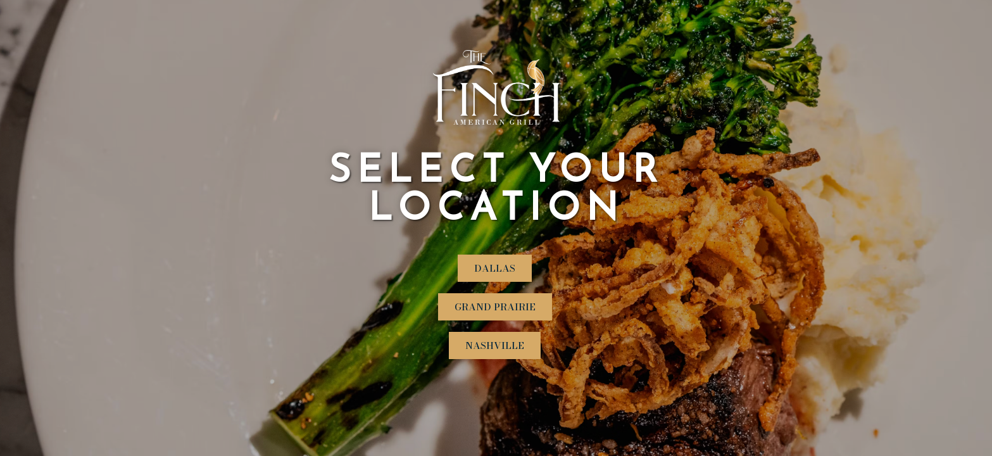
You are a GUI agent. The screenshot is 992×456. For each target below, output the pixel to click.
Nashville (494, 345)
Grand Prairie (495, 307)
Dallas (494, 268)
